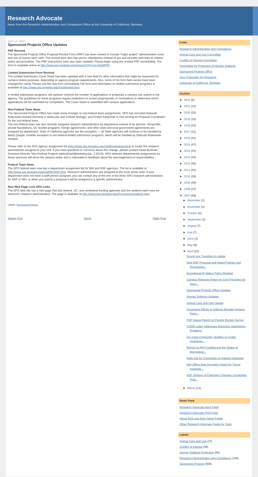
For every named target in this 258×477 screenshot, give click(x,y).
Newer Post (15, 218)
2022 (187, 99)
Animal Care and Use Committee (200, 54)
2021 (187, 106)
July (190, 232)
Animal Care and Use (192, 441)
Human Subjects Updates (203, 296)
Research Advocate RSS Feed (198, 412)
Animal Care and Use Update (205, 303)
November (194, 206)
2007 (187, 195)
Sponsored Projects (27, 204)
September (194, 219)
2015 (187, 144)
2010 (187, 176)
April (190, 251)
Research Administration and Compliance (205, 49)
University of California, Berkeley (199, 83)
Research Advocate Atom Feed (198, 407)
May (190, 245)
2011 (187, 170)
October (192, 213)
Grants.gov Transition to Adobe (206, 256)
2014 (187, 150)
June (190, 238)
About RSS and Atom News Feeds (201, 418)
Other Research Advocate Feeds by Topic (205, 424)
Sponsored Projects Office (195, 71)
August (192, 225)
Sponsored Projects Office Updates (209, 290)
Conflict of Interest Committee (198, 60)
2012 (187, 163)
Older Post (159, 218)
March (191, 388)
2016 (187, 138)
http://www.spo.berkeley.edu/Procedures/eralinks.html (115, 194)
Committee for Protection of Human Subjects (207, 66)
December (194, 200)
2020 (187, 112)
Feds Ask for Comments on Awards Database (215, 358)
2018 (187, 125)
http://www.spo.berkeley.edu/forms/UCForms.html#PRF (74, 65)
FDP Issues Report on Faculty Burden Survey (215, 320)
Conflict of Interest (190, 446)
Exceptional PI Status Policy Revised (210, 273)
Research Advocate (35, 18)
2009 (187, 182)
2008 (187, 189)
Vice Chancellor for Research (197, 77)
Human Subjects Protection (196, 452)
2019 (187, 119)
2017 (187, 131)
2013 (187, 157)
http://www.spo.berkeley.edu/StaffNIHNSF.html (37, 172)
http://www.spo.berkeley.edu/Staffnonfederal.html (99, 146)
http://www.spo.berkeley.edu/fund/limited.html (51, 87)
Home (87, 218)
